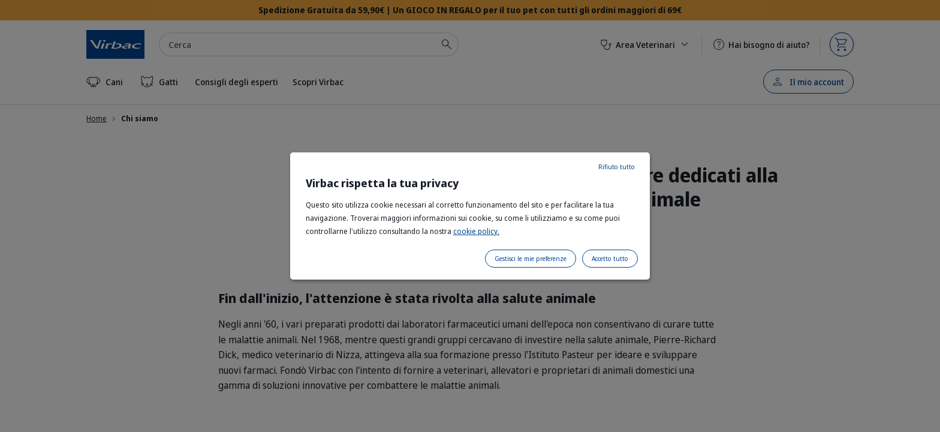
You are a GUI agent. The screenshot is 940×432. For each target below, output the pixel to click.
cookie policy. (476, 231)
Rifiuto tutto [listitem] (616, 167)
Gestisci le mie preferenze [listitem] (531, 258)
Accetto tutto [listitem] (610, 258)
